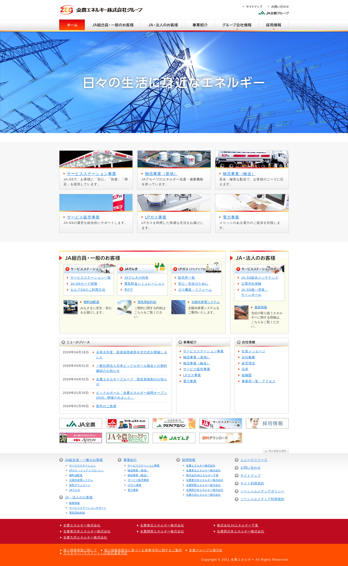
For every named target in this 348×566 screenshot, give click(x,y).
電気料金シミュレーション (144, 283)
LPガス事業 (192, 375)
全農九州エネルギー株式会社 (203, 494)
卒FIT (128, 289)
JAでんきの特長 (136, 277)
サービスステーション (82, 465)
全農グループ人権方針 (206, 550)
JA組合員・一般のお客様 (84, 460)
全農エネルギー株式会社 (200, 465)
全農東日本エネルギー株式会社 (204, 480)
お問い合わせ (250, 467)
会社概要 (248, 357)
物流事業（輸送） (196, 363)
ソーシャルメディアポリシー (262, 491)
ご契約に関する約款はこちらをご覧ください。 (151, 309)
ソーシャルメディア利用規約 (262, 499)
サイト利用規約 (252, 483)
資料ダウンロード (79, 485)
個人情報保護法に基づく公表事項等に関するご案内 (143, 550)
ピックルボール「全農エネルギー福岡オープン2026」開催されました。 (131, 395)
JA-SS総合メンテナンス (259, 277)
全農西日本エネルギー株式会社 (204, 489)
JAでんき (74, 489)
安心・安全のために (193, 283)
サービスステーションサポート (87, 507)
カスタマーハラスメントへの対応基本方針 (95, 553)
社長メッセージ (253, 351)
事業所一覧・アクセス (259, 381)
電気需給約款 (77, 512)
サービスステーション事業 (203, 351)
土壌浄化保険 (251, 283)
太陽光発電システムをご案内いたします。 (205, 307)
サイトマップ (250, 475)
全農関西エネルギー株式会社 (203, 485)
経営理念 (248, 363)
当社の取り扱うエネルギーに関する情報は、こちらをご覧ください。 (268, 316)
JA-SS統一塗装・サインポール (254, 292)
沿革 (245, 369)
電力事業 (190, 381)
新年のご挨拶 (106, 406)
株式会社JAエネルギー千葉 (202, 475)
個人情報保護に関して (80, 550)
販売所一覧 (186, 277)
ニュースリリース (254, 460)
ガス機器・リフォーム (195, 289)
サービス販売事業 (196, 369)
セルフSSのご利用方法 (87, 289)
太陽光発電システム (81, 480)
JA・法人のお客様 (79, 497)
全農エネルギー (242, 559)
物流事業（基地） (196, 357)
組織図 (247, 375)
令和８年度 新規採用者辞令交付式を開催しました (131, 354)
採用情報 (189, 460)
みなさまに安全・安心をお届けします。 (97, 307)
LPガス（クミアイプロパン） (86, 470)
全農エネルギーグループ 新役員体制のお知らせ (131, 381)
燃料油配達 (75, 475)
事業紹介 (130, 460)
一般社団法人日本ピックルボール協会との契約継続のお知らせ (131, 368)
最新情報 (74, 503)
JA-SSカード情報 (83, 283)
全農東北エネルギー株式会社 (203, 470)
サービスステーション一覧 (90, 277)
